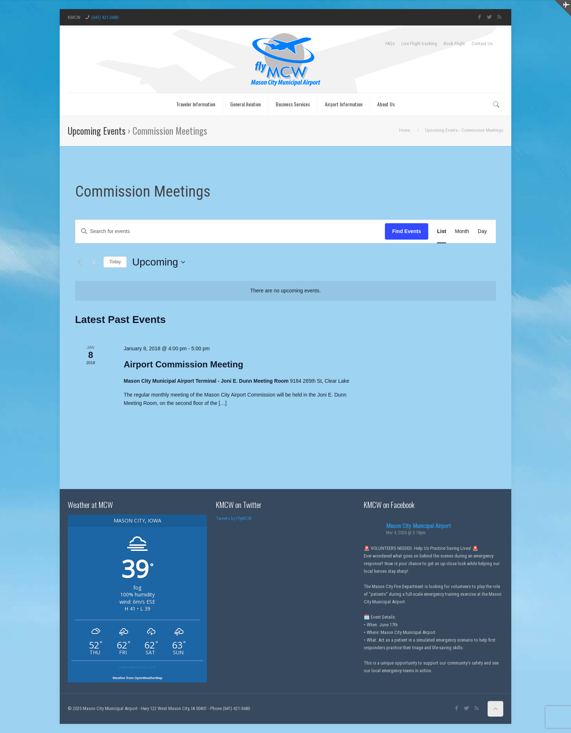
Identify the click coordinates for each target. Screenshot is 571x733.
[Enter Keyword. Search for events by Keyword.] (230, 231)
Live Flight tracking (419, 43)
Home (404, 130)
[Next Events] (93, 262)
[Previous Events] (79, 262)
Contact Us (482, 43)
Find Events (406, 231)
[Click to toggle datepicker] (158, 262)
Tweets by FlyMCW (234, 518)
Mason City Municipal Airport (418, 526)
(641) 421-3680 (104, 17)
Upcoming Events (97, 130)
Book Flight (454, 43)
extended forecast (137, 667)
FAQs (390, 43)
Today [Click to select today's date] (115, 261)
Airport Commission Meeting (183, 364)
